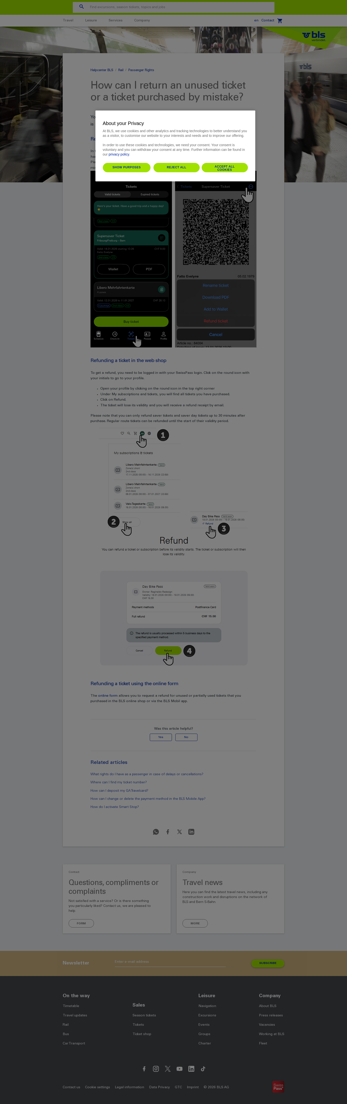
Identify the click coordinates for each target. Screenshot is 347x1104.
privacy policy (119, 154)
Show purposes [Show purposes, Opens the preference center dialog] (126, 167)
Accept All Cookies (225, 168)
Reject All (176, 167)
